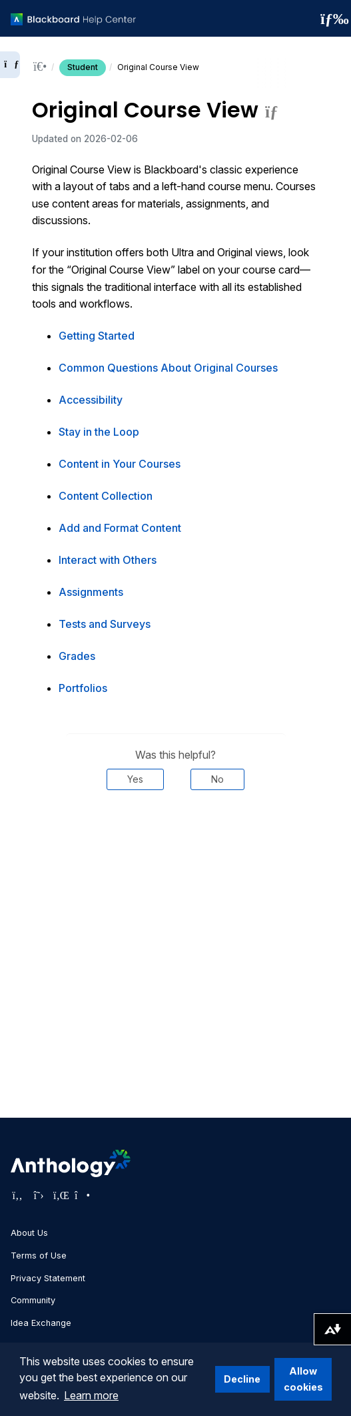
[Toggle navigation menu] (330, 18)
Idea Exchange (41, 1323)
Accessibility (91, 399)
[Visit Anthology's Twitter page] (38, 1195)
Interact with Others (108, 560)
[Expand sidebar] (10, 64)
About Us (29, 1233)
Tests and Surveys (105, 624)
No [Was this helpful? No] (217, 779)
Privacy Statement (48, 1278)
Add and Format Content (120, 528)
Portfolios (83, 688)
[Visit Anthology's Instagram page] (81, 1195)
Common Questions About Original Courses (168, 367)
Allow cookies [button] (303, 1379)
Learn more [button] (91, 1395)
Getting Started (97, 335)
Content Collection (106, 495)
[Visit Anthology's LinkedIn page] (60, 1195)
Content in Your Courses (119, 463)
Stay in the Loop (99, 431)
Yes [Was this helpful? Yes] (135, 779)
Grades (77, 656)
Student (82, 67)
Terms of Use (39, 1256)
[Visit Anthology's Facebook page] (17, 1195)
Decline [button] (242, 1379)
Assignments (91, 592)
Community (33, 1300)
